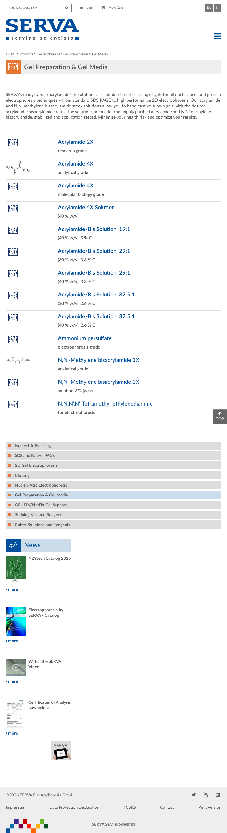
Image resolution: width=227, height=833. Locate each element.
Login (87, 7)
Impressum (15, 807)
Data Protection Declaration (74, 807)
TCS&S (129, 807)
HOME (11, 54)
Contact (167, 807)
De (209, 7)
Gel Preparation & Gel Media (85, 54)
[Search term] (39, 8)
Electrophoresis (48, 54)
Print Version (209, 807)
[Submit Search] (66, 8)
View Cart (112, 7)
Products (26, 54)
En (217, 7)
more (12, 590)
